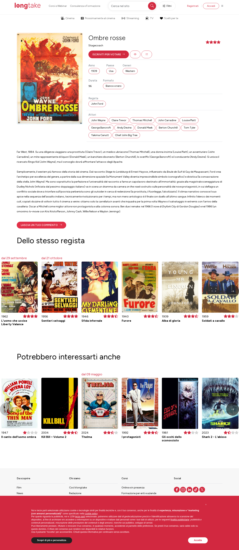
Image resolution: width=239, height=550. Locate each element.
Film (19, 487)
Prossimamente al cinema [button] (98, 18)
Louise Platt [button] (189, 120)
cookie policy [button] (91, 513)
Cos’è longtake (78, 487)
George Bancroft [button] (101, 127)
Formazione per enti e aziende (139, 493)
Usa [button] (111, 71)
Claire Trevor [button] (119, 120)
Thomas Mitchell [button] (142, 120)
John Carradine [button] (167, 120)
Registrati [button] (193, 6)
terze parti (80, 516)
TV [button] (149, 18)
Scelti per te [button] (169, 18)
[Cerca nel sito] (132, 6)
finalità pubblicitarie (179, 519)
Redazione (75, 493)
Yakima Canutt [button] (100, 135)
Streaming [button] (130, 18)
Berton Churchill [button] (168, 127)
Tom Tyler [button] (189, 127)
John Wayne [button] (98, 120)
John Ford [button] (97, 103)
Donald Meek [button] (145, 127)
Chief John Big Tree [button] (126, 135)
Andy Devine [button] (124, 127)
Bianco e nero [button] (114, 86)
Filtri (167, 6)
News (20, 493)
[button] (108, 54)
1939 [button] (94, 71)
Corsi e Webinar (58, 6)
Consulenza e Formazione (85, 6)
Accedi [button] (211, 6)
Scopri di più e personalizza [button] (51, 540)
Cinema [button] (67, 18)
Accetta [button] (198, 540)
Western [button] (130, 71)
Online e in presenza (133, 487)
